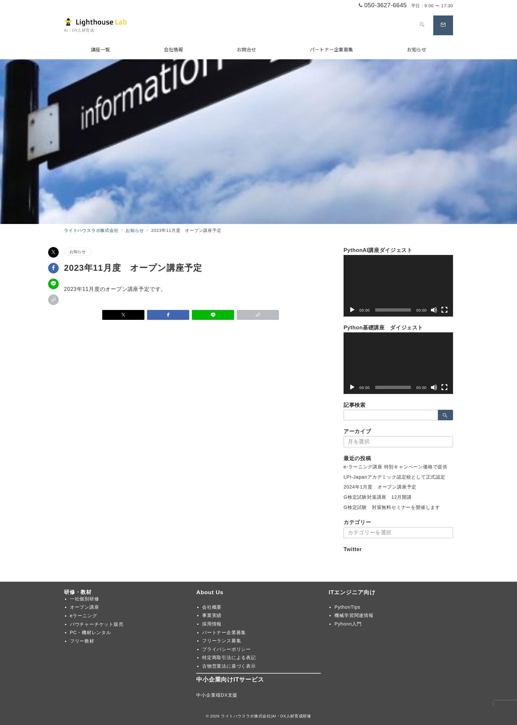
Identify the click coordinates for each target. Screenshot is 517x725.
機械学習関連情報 (353, 615)
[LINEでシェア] (53, 284)
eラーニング (83, 615)
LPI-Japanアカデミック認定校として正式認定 (394, 477)
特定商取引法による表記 (229, 657)
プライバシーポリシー (226, 649)
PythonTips (347, 607)
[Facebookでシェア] (53, 268)
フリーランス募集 (221, 640)
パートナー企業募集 (224, 632)
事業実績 (212, 615)
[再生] (352, 310)
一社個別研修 (84, 598)
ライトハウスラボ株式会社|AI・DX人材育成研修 (266, 716)
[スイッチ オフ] (422, 25)
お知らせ (78, 251)
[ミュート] (434, 310)
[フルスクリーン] (444, 310)
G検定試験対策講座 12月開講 (378, 497)
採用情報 (212, 624)
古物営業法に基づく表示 (229, 666)
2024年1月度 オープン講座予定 (380, 486)
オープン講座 (84, 607)
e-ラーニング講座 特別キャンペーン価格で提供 (395, 466)
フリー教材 (82, 641)
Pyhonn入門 (348, 624)
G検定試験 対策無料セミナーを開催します (392, 507)
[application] (398, 286)
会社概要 (212, 607)
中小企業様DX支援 (216, 695)
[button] (53, 299)
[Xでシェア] (53, 252)
